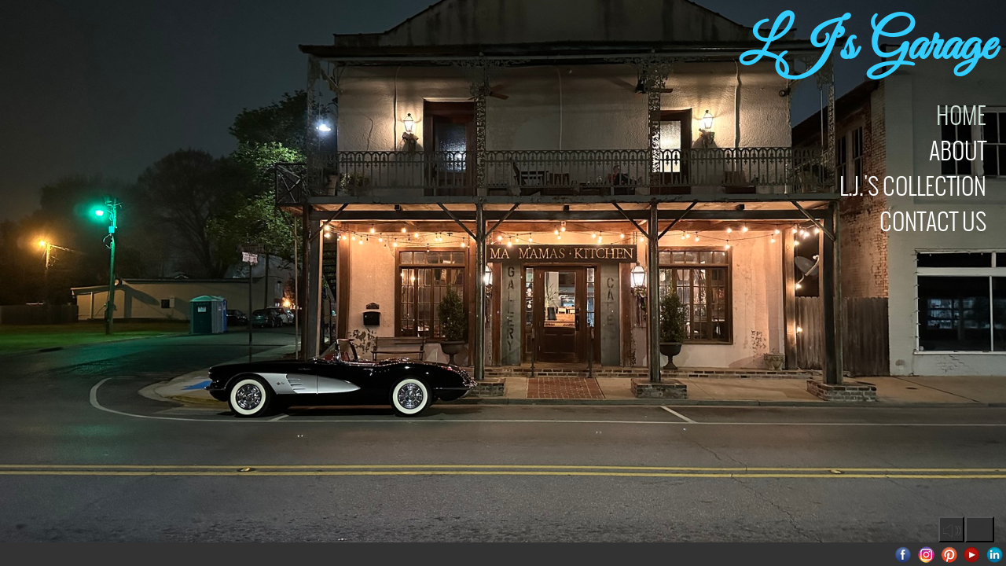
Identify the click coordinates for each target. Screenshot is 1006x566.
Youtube (972, 554)
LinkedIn (994, 554)
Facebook (903, 554)
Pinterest (949, 554)
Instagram (926, 554)
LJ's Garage (867, 47)
